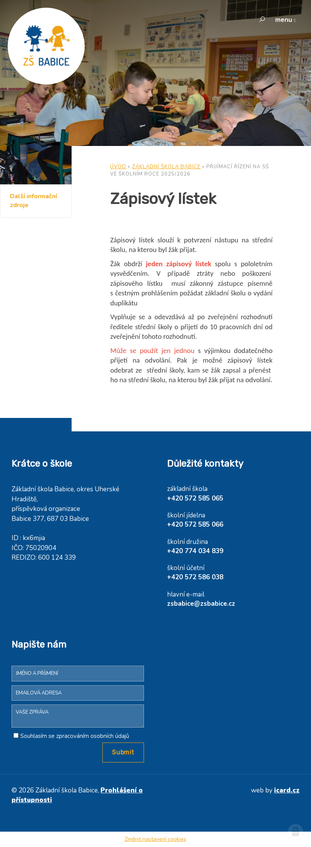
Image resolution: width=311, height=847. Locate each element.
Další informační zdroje (33, 200)
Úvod (118, 166)
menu (283, 19)
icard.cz (286, 790)
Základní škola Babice (166, 166)
